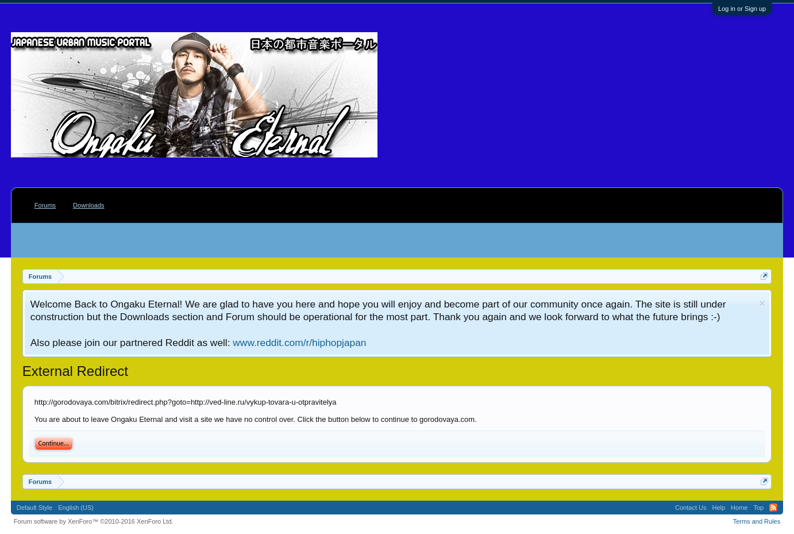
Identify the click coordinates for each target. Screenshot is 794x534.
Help (718, 507)
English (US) (76, 507)
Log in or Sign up (742, 8)
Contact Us (690, 507)
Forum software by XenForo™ (94, 521)
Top (758, 507)
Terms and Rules (757, 521)
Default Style (34, 507)
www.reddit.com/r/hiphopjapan (299, 342)
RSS (773, 508)
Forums (45, 205)
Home (739, 507)
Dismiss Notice (762, 303)
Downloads (88, 205)
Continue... (53, 443)
